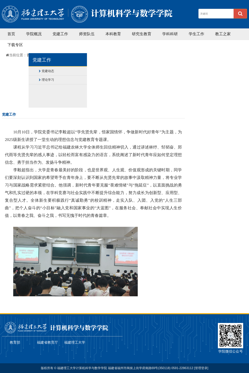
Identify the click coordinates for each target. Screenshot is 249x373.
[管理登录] (201, 368)
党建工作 (60, 34)
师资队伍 (87, 34)
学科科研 (170, 34)
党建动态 (48, 71)
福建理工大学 (74, 342)
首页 (11, 34)
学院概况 (34, 34)
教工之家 (223, 34)
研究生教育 (141, 34)
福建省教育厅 (47, 342)
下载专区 (15, 45)
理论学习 (48, 79)
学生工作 (196, 34)
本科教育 (113, 34)
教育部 (15, 342)
